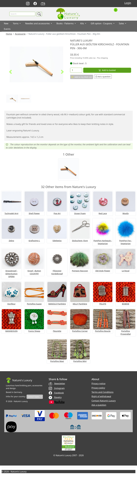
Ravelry (55, 397)
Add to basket (107, 70)
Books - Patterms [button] (65, 23)
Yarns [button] (16, 23)
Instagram (57, 388)
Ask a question (103, 76)
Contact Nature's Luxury (104, 400)
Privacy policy (98, 387)
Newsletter (57, 383)
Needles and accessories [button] (37, 23)
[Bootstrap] (19, 380)
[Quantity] (76, 70)
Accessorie (20, 33)
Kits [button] (82, 23)
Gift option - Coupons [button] (102, 23)
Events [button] (7, 28)
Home (9, 33)
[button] (10, 72)
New (6, 23)
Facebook (56, 392)
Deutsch (87, 4)
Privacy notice (98, 383)
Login (127, 3)
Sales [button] (122, 23)
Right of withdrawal (101, 396)
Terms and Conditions (102, 392)
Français (99, 4)
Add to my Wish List (81, 76)
